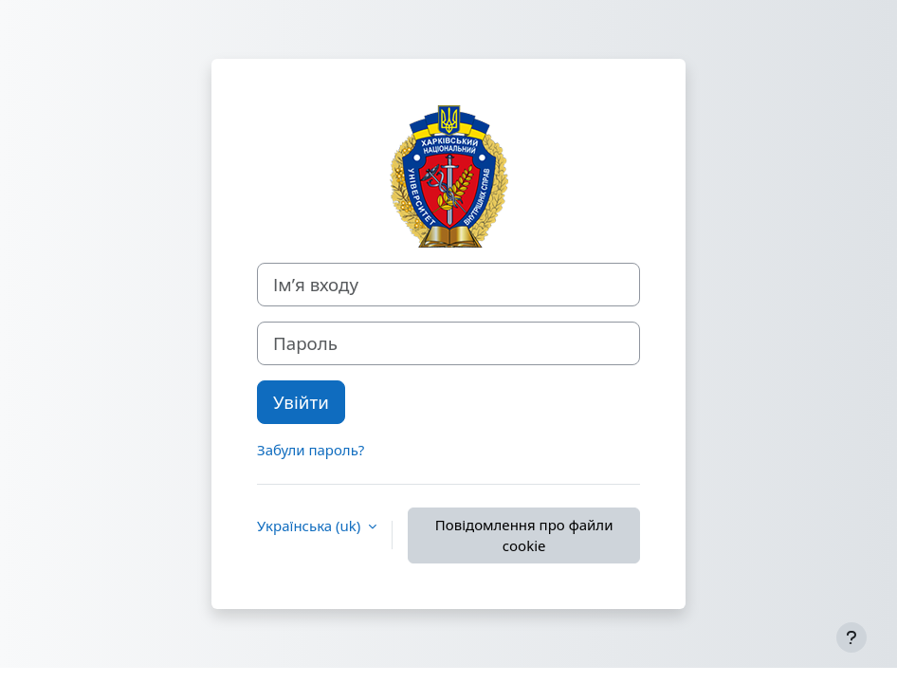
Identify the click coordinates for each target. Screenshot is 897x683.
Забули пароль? (310, 449)
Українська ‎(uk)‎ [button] (310, 525)
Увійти (301, 402)
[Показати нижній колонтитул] (851, 637)
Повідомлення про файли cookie (524, 535)
